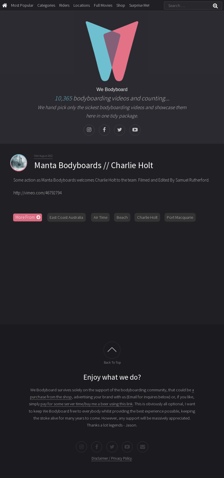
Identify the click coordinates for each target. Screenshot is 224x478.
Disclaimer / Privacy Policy (112, 458)
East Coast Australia (66, 217)
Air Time (100, 217)
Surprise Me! (139, 5)
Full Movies (103, 5)
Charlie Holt (147, 217)
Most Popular (22, 5)
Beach (122, 217)
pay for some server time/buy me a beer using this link (87, 403)
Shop (120, 5)
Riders (64, 5)
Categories (46, 5)
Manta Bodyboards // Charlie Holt (93, 165)
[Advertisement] (112, 271)
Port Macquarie (180, 217)
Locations (82, 5)
